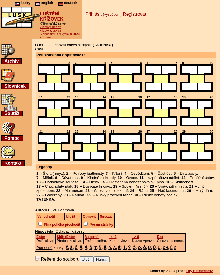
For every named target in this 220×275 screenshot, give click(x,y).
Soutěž (12, 113)
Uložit (86, 259)
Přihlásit (93, 14)
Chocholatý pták (58, 186)
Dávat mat (70, 178)
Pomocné (44, 247)
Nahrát (101, 259)
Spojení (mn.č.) (135, 186)
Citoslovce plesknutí (111, 190)
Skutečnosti (184, 182)
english (44, 3)
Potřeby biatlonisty (88, 173)
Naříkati (78, 195)
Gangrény (53, 195)
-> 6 (135, 237)
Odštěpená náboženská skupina (136, 182)
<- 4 (112, 237)
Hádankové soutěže (62, 182)
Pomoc (12, 138)
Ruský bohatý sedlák (160, 195)
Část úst (165, 173)
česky (22, 3)
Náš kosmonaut (171, 190)
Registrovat (134, 14)
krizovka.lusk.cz (50, 30)
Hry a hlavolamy (199, 271)
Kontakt (13, 163)
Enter (40, 237)
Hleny (94, 182)
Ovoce (131, 178)
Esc (160, 237)
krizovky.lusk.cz (50, 27)
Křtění (117, 173)
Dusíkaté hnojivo (97, 186)
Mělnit (48, 178)
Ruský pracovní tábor (113, 195)
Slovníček (15, 86)
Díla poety (188, 173)
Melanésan (74, 190)
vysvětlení (112, 14)
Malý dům (203, 190)
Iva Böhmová (63, 210)
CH (165, 247)
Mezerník (92, 237)
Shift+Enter (66, 237)
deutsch (67, 3)
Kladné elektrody (101, 178)
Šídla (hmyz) (53, 173)
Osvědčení (140, 173)
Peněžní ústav (202, 178)
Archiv (12, 61)
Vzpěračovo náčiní (163, 178)
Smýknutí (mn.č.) (172, 186)
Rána (143, 190)
